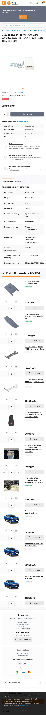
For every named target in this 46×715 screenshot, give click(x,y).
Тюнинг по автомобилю (12, 30)
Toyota (24, 30)
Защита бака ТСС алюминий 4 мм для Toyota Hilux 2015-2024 (34, 480)
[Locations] (31, 3)
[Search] (4, 25)
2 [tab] (23, 88)
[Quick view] (6, 301)
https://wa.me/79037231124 (20, 663)
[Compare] (16, 301)
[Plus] (8, 113)
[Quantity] (4, 114)
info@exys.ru (23, 668)
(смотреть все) (22, 121)
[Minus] (8, 115)
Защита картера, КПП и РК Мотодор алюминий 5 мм (34, 382)
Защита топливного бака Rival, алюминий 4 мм (34, 316)
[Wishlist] (11, 301)
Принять (24, 711)
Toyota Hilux (32, 30)
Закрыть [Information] (23, 17)
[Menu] (4, 3)
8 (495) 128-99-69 (23, 636)
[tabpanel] (23, 64)
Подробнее (24, 705)
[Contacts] (37, 3)
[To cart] (34, 308)
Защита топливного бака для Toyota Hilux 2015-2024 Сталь (33, 414)
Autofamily (19, 92)
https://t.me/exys (25, 663)
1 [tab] (22, 88)
